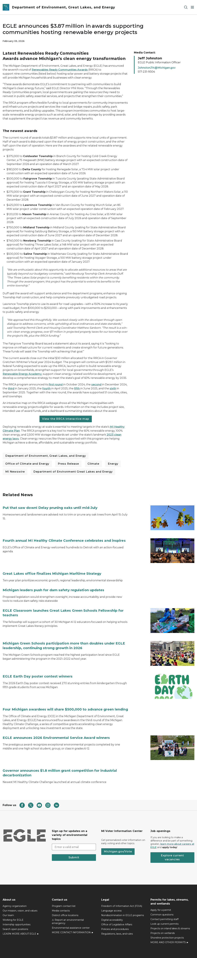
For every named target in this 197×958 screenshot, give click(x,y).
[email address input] (74, 829)
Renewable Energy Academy (22, 374)
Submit (74, 839)
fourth (46, 388)
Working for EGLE (13, 902)
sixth (113, 388)
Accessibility (73, 949)
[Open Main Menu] (192, 7)
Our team (8, 897)
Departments (132, 949)
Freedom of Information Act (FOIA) (121, 888)
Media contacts (61, 893)
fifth (77, 388)
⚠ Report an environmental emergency (68, 904)
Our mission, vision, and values (20, 893)
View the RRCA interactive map (65, 418)
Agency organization (15, 888)
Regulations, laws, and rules (117, 916)
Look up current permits (164, 906)
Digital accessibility (112, 902)
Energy (113, 463)
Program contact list (63, 888)
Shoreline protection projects (167, 920)
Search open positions (15, 911)
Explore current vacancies (172, 839)
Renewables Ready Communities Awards (60, 69)
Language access (111, 893)
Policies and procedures (115, 911)
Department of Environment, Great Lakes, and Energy (45, 455)
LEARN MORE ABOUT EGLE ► (21, 916)
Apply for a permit (160, 892)
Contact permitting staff (164, 901)
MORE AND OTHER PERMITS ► (169, 924)
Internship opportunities (16, 906)
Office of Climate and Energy (27, 463)
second (96, 384)
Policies (58, 949)
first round (56, 384)
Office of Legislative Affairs (116, 906)
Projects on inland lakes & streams (170, 910)
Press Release (68, 463)
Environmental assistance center (71, 910)
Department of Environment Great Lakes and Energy (73, 471)
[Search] (186, 7)
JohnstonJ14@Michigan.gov (157, 67)
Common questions (161, 896)
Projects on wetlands (162, 915)
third (11, 388)
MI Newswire (15, 471)
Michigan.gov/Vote (118, 833)
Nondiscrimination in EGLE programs (122, 897)
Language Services (150, 949)
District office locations (65, 897)
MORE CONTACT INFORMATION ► (73, 914)
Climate (93, 463)
